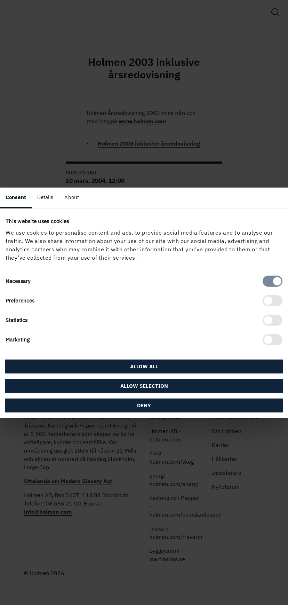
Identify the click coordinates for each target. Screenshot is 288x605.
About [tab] (71, 197)
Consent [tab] (16, 197)
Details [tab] (45, 197)
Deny (144, 405)
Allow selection (144, 385)
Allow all (144, 366)
